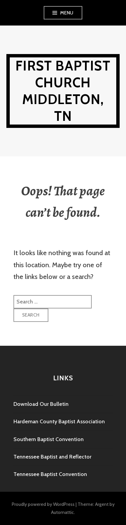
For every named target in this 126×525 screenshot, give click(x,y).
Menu (67, 13)
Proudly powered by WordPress (43, 504)
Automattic (62, 512)
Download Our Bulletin (41, 404)
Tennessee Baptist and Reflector (52, 457)
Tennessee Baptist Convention (50, 474)
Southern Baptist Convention (48, 439)
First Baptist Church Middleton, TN (63, 90)
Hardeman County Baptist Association (59, 421)
